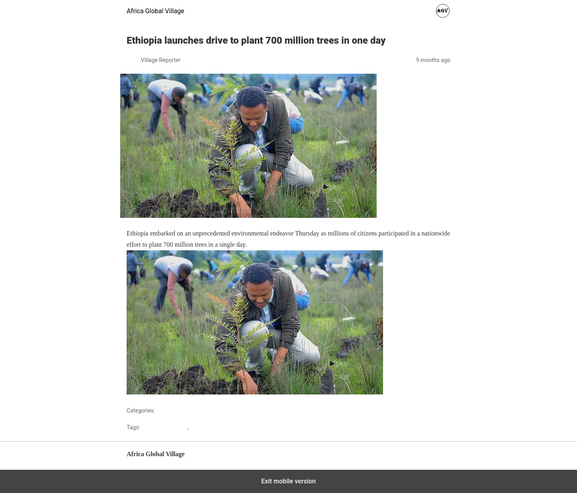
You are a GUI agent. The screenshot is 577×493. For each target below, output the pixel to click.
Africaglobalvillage (164, 427)
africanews (204, 427)
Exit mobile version (288, 481)
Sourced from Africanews (416, 392)
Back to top (437, 458)
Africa (163, 410)
